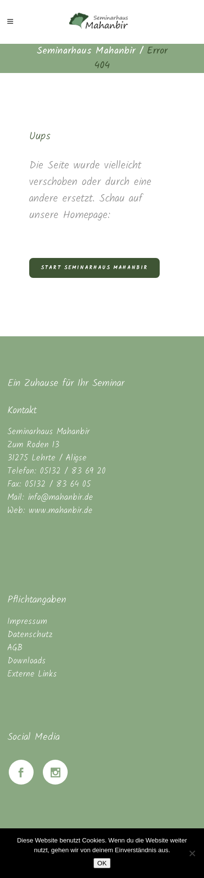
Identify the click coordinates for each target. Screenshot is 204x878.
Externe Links (32, 674)
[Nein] (192, 853)
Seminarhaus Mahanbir (86, 51)
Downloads (26, 661)
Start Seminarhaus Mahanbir (94, 267)
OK (102, 863)
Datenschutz (30, 634)
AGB (14, 648)
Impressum (27, 621)
